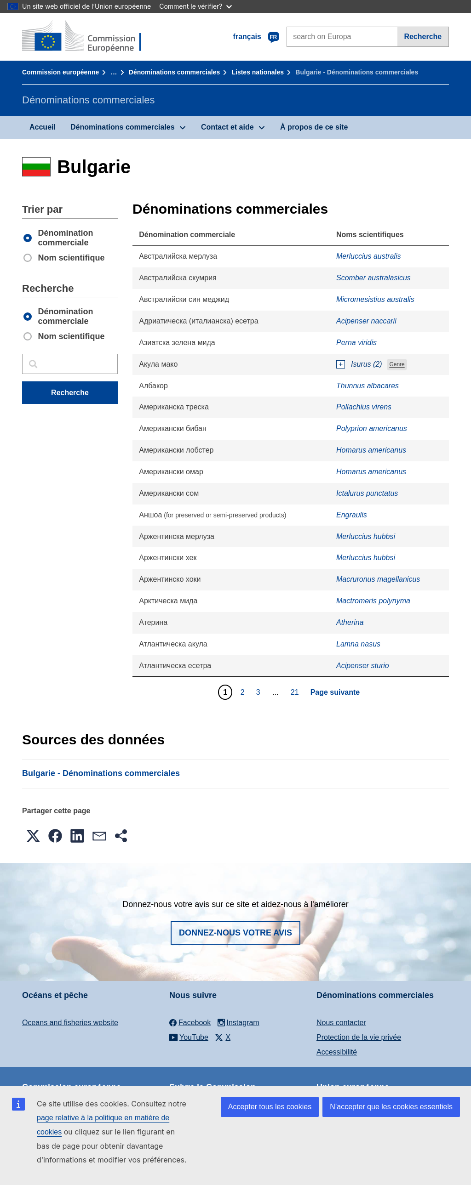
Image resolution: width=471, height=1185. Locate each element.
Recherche (423, 36)
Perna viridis (356, 342)
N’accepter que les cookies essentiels (391, 1107)
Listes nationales (257, 72)
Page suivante (335, 692)
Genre (396, 365)
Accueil (42, 127)
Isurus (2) (366, 364)
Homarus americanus (371, 450)
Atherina (350, 622)
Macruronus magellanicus (378, 579)
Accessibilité (336, 1052)
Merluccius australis (368, 256)
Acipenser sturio (362, 665)
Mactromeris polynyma (373, 601)
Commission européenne (60, 72)
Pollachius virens (363, 407)
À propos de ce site (314, 127)
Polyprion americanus (371, 428)
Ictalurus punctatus (367, 493)
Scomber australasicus (373, 278)
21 (296, 692)
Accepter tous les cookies (269, 1107)
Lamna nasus (358, 644)
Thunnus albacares (367, 386)
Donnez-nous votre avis (235, 932)
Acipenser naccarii (366, 321)
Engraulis (351, 515)
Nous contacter (341, 1022)
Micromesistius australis (375, 299)
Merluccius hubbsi (365, 536)
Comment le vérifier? (195, 6)
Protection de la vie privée (358, 1037)
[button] (33, 836)
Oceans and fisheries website (70, 1022)
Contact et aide (227, 127)
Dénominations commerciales (174, 72)
